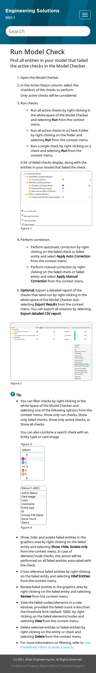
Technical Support (73, 666)
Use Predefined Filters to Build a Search (55, 644)
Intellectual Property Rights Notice (35, 666)
